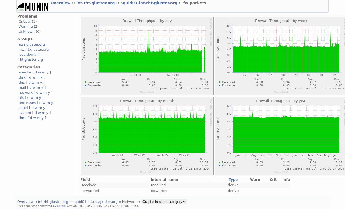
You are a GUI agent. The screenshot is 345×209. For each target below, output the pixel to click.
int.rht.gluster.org (96, 3)
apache (25, 72)
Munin (61, 205)
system (25, 113)
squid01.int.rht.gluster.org (150, 3)
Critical (25, 21)
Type (233, 180)
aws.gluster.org (32, 44)
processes (27, 103)
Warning (26, 26)
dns (22, 82)
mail (22, 87)
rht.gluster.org (31, 60)
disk (22, 77)
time (22, 118)
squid (23, 108)
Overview (61, 3)
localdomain (29, 54)
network (26, 93)
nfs (21, 98)
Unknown (27, 32)
